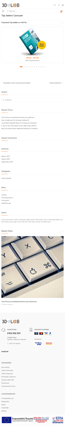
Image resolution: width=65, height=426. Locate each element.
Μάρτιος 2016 (5, 159)
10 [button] (40, 66)
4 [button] (28, 66)
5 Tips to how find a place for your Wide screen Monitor (19, 126)
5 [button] (30, 66)
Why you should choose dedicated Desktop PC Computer (19, 128)
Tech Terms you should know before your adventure (17, 117)
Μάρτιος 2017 (5, 156)
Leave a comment (8, 304)
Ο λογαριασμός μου (7, 398)
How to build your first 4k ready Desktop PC (15, 120)
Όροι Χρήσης (5, 367)
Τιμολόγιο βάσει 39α (7, 380)
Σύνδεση (4, 195)
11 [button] (42, 66)
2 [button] (24, 66)
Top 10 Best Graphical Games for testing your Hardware (19, 123)
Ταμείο (3, 405)
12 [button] (44, 66)
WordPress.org (6, 203)
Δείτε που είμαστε (13, 343)
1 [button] (21, 66)
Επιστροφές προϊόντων (8, 377)
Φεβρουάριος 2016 (7, 162)
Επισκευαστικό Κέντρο (8, 386)
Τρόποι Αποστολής (7, 370)
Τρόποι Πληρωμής (7, 373)
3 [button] (26, 66)
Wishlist (3, 411)
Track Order (5, 408)
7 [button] (34, 66)
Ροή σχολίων (5, 200)
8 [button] (36, 66)
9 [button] (38, 66)
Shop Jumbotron (57, 83)
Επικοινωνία (5, 383)
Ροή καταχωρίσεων (7, 197)
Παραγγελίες (5, 401)
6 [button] (32, 66)
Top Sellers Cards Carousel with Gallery (16, 83)
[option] (32, 45)
